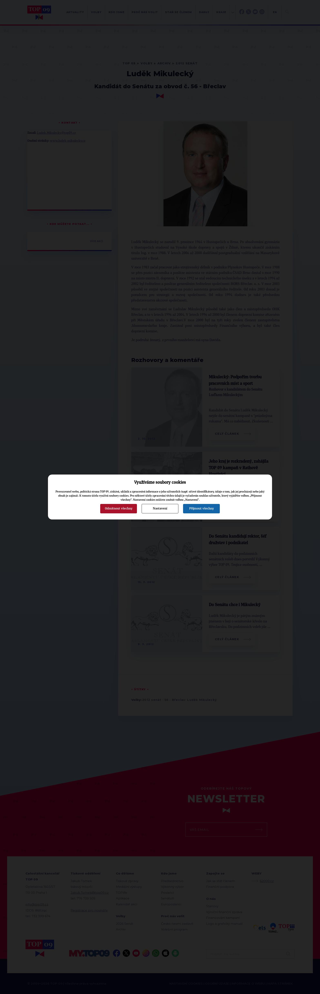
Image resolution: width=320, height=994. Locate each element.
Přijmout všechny (201, 508)
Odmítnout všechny (118, 508)
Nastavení (160, 508)
